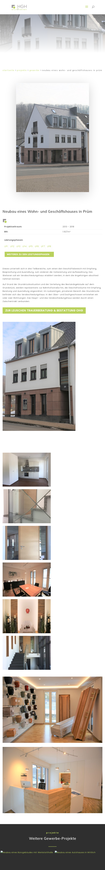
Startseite (8, 70)
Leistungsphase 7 (43, 247)
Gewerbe (34, 70)
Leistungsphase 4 (24, 247)
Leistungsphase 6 (36, 247)
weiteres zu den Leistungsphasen (28, 254)
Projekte (22, 70)
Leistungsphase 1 (6, 247)
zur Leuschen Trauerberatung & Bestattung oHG (44, 310)
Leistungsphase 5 (30, 247)
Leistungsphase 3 (18, 247)
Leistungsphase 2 (12, 247)
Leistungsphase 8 (49, 247)
